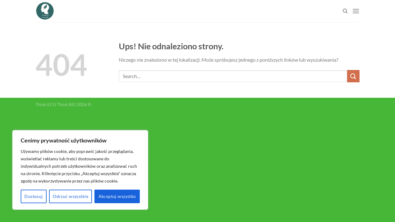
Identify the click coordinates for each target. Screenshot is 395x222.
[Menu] (356, 10)
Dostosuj (33, 196)
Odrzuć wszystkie (70, 196)
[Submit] (353, 76)
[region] (80, 170)
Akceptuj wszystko (117, 196)
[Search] (345, 11)
